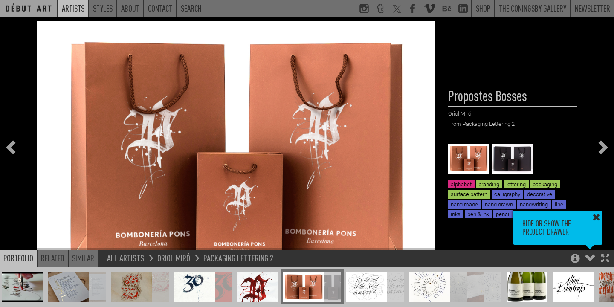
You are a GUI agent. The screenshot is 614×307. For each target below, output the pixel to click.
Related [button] (52, 258)
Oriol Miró (173, 258)
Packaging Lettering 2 (238, 258)
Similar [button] (83, 258)
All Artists (125, 258)
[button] (605, 259)
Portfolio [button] (18, 258)
